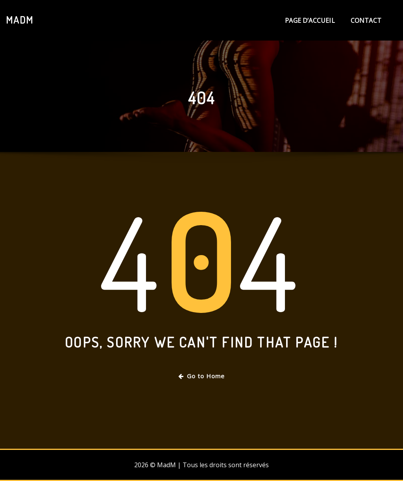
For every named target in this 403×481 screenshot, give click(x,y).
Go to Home (201, 376)
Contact (366, 20)
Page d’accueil (310, 20)
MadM (19, 19)
